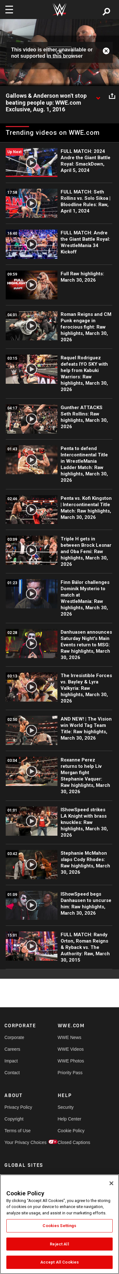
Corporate (14, 1037)
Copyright (13, 1118)
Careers (12, 1049)
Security (66, 1107)
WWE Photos (71, 1060)
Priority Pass (70, 1072)
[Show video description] (98, 96)
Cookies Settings (59, 1225)
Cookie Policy (71, 1130)
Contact (12, 1072)
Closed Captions (71, 1142)
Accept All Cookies (59, 1262)
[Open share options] (112, 96)
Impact (11, 1060)
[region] (59, 1224)
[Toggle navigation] (9, 9)
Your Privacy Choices (17, 1142)
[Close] (111, 1183)
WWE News (70, 1037)
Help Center (70, 1118)
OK (59, 52)
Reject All (59, 1244)
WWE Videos (71, 1049)
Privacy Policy (17, 1107)
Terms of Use (17, 1130)
